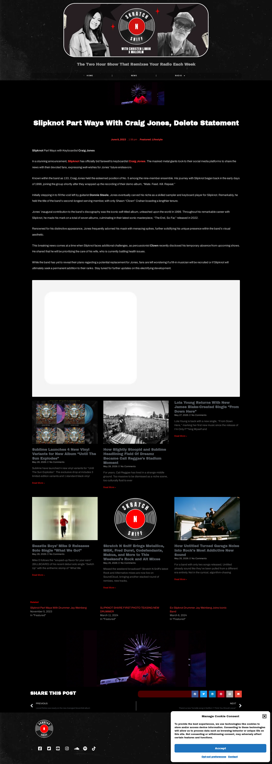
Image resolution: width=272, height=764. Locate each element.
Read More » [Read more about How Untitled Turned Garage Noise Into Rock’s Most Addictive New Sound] (180, 579)
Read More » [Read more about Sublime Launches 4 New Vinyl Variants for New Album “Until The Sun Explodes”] (38, 483)
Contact (233, 757)
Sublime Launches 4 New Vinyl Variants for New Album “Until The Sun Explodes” (64, 454)
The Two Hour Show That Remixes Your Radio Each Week (136, 64)
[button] (264, 716)
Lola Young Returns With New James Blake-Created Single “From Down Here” (206, 407)
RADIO (180, 75)
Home (90, 75)
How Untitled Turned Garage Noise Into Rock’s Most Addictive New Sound (206, 550)
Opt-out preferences (214, 757)
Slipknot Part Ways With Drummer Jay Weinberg (58, 607)
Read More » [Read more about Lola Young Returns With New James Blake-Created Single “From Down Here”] (180, 436)
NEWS (134, 75)
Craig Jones (137, 161)
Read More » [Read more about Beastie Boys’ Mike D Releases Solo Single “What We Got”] (38, 575)
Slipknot (73, 161)
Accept (220, 748)
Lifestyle (157, 139)
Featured (145, 139)
